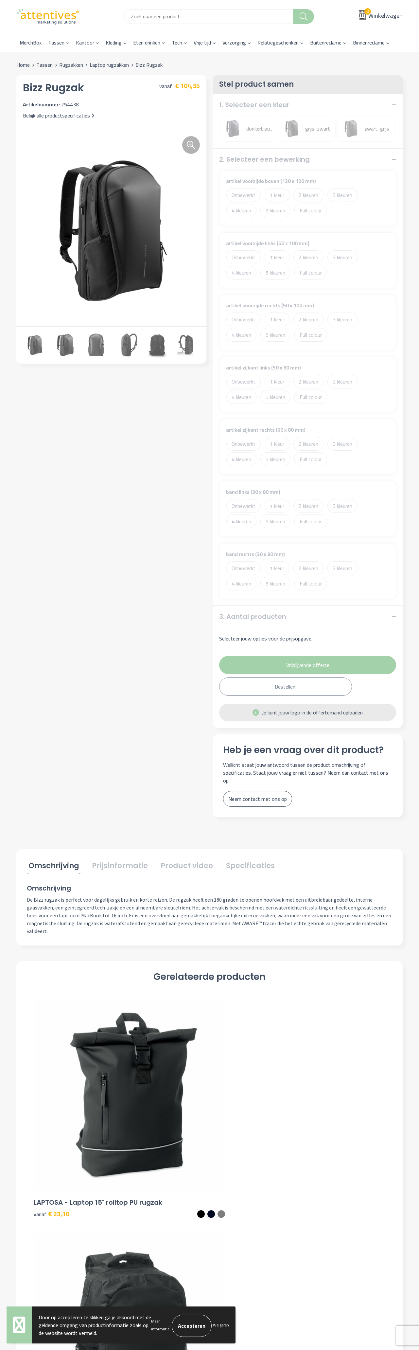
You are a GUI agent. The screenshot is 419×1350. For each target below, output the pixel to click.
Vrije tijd (202, 42)
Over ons (132, 1179)
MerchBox (31, 42)
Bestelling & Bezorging (243, 1189)
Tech (177, 42)
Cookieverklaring (331, 1189)
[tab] (52, 865)
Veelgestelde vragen (144, 1199)
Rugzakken (71, 65)
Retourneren (231, 1209)
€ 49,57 (234, 1108)
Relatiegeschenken (278, 42)
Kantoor (85, 42)
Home (23, 65)
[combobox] (208, 16)
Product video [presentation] (179, 864)
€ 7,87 (141, 1108)
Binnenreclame (369, 42)
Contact (226, 1179)
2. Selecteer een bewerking (264, 159)
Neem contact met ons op (257, 799)
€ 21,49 (325, 1108)
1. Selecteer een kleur (254, 104)
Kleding (114, 42)
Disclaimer (324, 1209)
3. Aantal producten (252, 616)
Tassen (56, 42)
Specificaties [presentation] (239, 864)
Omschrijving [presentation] (52, 864)
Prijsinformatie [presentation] (115, 864)
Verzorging (234, 42)
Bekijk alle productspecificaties (59, 115)
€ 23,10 (51, 1108)
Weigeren (221, 1325)
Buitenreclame (325, 42)
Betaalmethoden (236, 1199)
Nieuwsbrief (135, 1189)
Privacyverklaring (331, 1199)
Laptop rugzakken (109, 65)
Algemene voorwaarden (339, 1179)
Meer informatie (160, 1325)
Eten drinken (146, 42)
